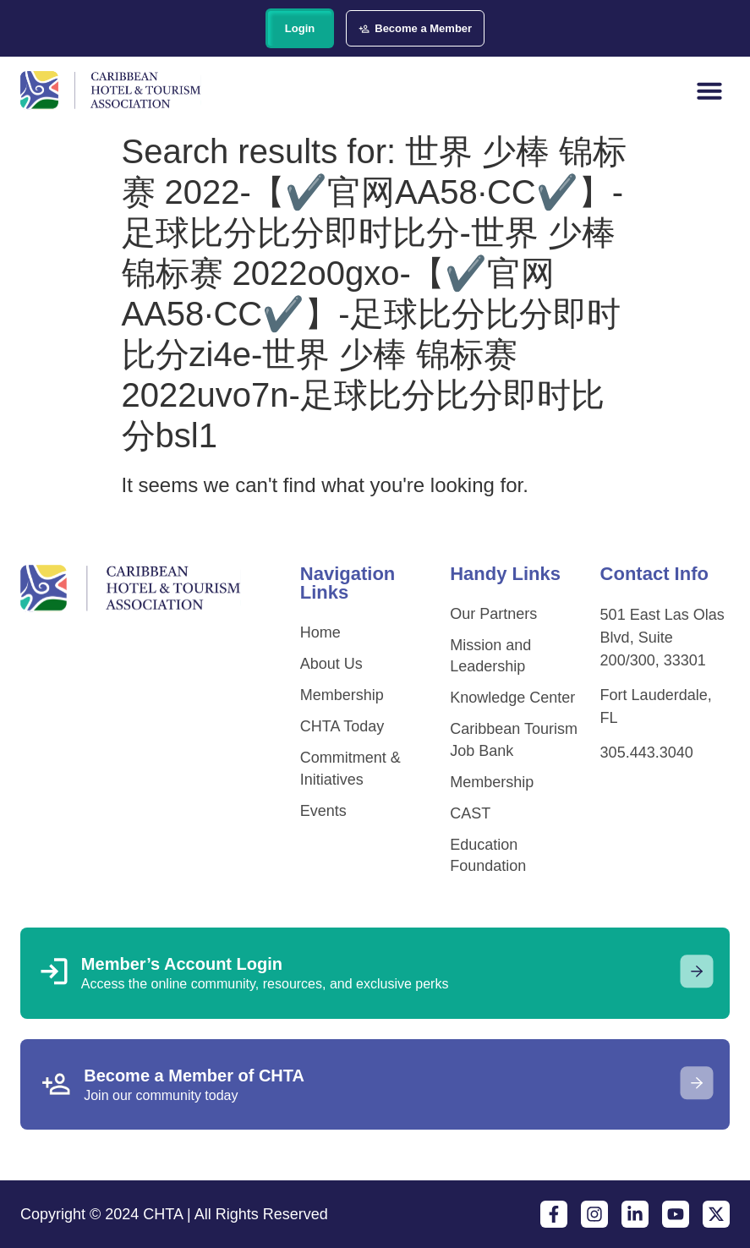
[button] (709, 90)
